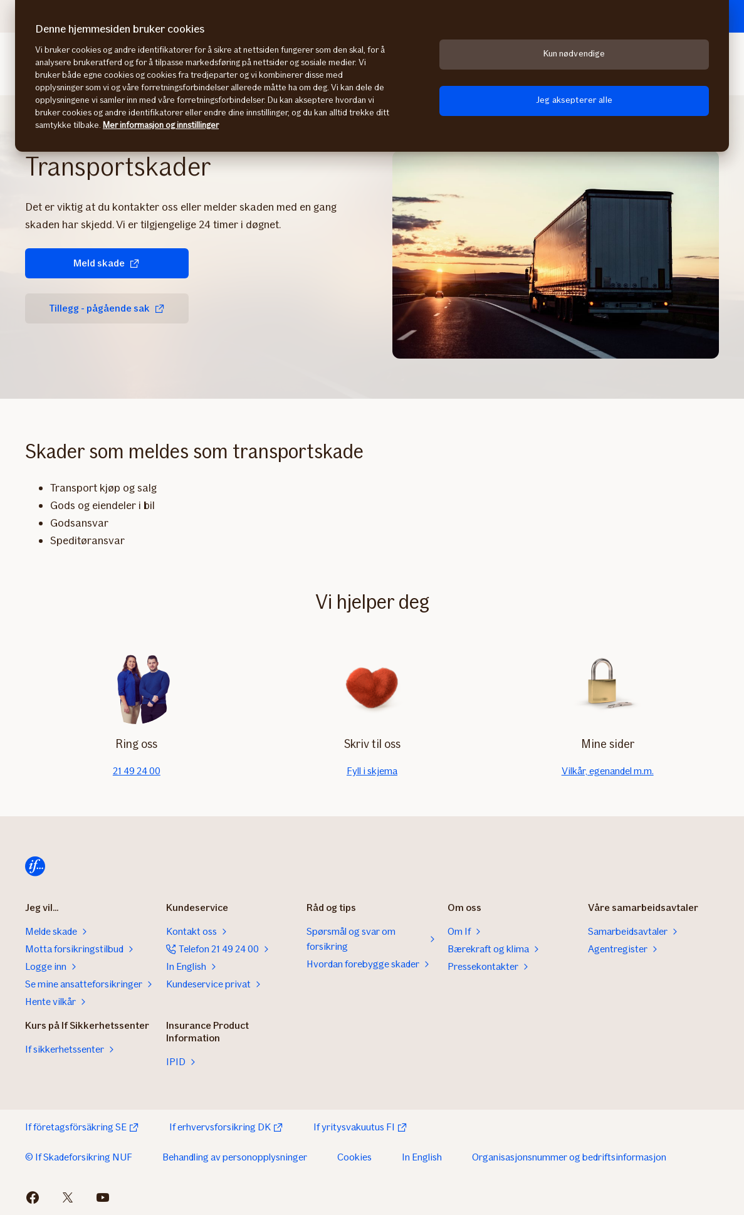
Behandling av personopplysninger (234, 1157)
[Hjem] (35, 866)
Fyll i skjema (372, 771)
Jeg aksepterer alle (574, 100)
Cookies (354, 1157)
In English (422, 1157)
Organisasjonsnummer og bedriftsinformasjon (569, 1157)
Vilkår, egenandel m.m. (608, 771)
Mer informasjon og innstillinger (161, 125)
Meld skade (106, 263)
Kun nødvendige (574, 53)
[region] (372, 76)
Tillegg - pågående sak (107, 308)
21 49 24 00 (136, 771)
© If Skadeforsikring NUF (78, 1157)
